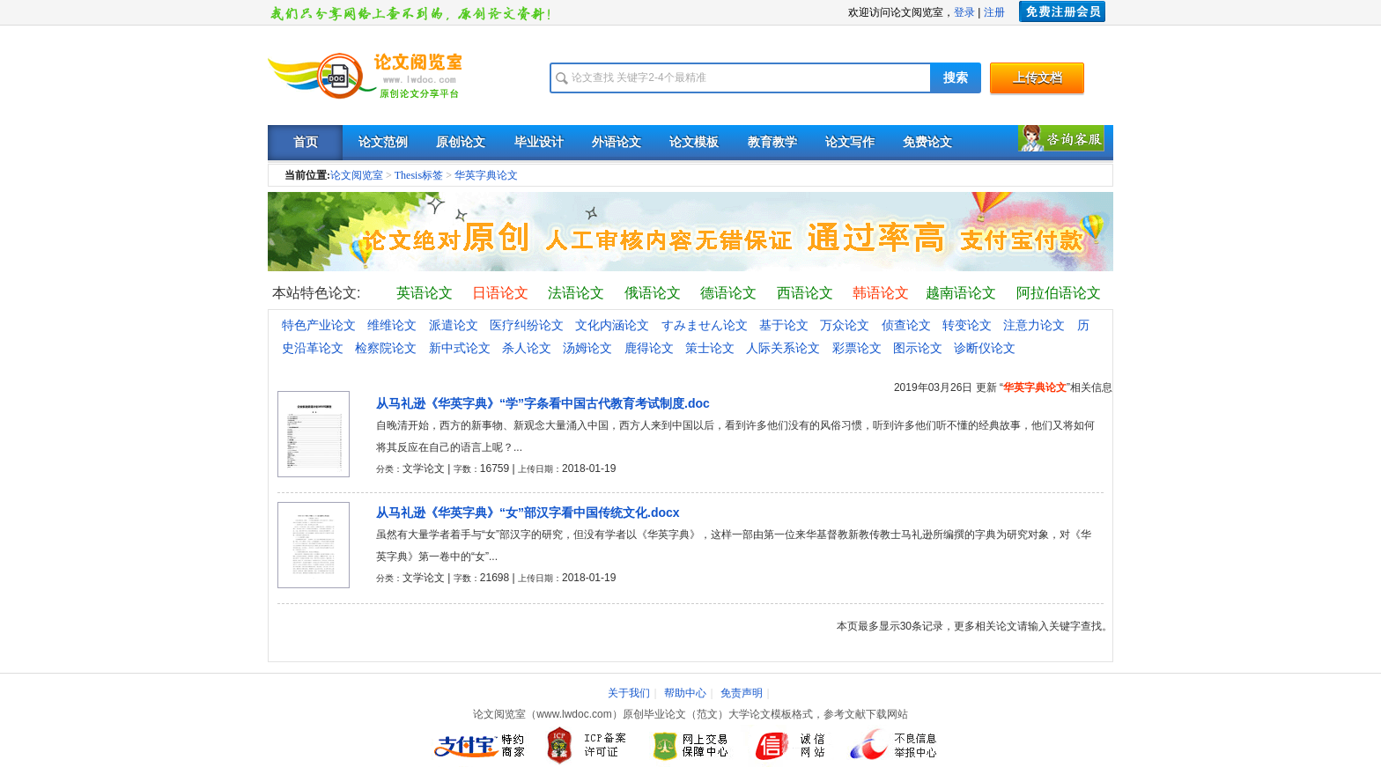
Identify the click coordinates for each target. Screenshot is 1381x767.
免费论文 (927, 142)
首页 (305, 142)
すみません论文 (704, 325)
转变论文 (967, 325)
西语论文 (805, 292)
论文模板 (694, 142)
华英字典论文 (486, 175)
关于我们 (629, 693)
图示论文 (917, 348)
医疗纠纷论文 (527, 325)
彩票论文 (857, 348)
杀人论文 (526, 348)
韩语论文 (881, 292)
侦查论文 (906, 325)
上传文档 (1037, 78)
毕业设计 (539, 142)
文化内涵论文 (612, 325)
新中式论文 (460, 348)
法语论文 (576, 292)
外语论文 (616, 142)
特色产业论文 (319, 325)
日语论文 (500, 292)
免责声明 (741, 693)
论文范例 (383, 142)
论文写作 (850, 142)
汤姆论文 (587, 348)
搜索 (955, 78)
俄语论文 (652, 292)
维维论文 (392, 325)
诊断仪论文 (984, 348)
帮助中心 (685, 693)
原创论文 (460, 142)
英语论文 (424, 292)
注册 (994, 12)
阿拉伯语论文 (1058, 292)
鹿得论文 (649, 348)
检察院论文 (386, 348)
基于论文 (784, 325)
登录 (964, 12)
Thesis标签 (419, 175)
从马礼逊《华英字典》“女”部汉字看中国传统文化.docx (528, 512)
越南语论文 (961, 292)
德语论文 (728, 292)
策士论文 (710, 348)
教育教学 (772, 142)
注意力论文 (1034, 325)
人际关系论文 (783, 348)
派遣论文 (453, 325)
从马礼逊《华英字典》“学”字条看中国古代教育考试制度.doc (543, 403)
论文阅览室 (356, 175)
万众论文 (844, 325)
